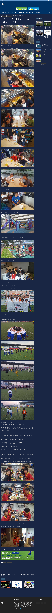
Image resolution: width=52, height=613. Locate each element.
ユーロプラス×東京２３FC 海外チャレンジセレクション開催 (47, 36)
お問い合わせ (37, 12)
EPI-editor (3, 23)
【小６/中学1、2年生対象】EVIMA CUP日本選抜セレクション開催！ (29, 589)
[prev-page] (1, 593)
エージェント (31, 12)
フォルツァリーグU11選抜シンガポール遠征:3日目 (47, 27)
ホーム (3, 12)
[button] (49, 12)
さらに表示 (43, 64)
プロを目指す (21, 12)
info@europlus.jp (21, 608)
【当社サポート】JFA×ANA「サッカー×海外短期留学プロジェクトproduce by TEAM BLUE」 (17, 589)
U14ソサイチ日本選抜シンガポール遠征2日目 (26, 575)
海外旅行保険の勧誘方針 (28, 612)
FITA (44, 25)
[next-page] (3, 593)
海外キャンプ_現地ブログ (39, 34)
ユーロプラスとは (8, 12)
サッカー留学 (14, 12)
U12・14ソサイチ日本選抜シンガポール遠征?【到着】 (8, 575)
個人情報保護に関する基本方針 (37, 612)
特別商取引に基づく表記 (45, 612)
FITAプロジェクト (6, 15)
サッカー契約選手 (44, 54)
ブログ (26, 12)
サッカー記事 (2, 587)
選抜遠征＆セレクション (9, 16)
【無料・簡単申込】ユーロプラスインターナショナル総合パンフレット (46, 45)
